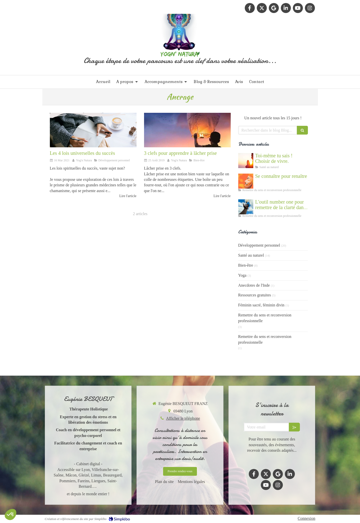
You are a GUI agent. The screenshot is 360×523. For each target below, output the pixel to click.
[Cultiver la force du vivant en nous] (245, 160)
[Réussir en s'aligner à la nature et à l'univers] (93, 130)
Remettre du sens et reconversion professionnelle (264, 318)
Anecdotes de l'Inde (254, 285)
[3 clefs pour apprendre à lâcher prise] (187, 130)
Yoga (242, 275)
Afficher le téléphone (183, 418)
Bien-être (245, 265)
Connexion (306, 518)
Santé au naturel (251, 255)
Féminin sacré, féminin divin (261, 305)
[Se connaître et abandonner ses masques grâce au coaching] (245, 181)
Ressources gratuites (254, 295)
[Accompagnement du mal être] (245, 206)
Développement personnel (259, 245)
